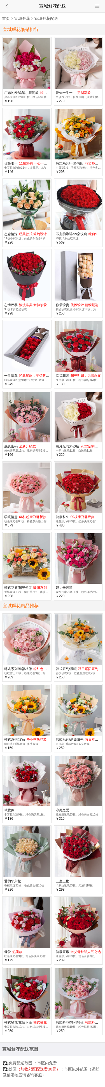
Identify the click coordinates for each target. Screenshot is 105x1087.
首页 (6, 18)
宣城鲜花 (22, 18)
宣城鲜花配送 (46, 18)
